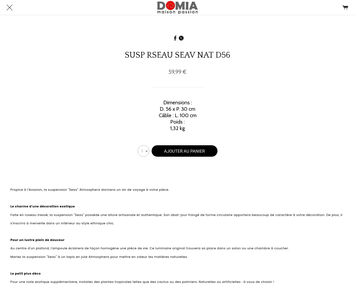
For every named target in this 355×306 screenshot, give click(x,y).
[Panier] (345, 7)
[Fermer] (9, 7)
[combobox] (143, 151)
